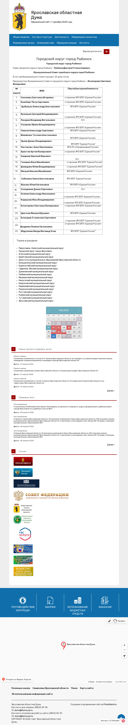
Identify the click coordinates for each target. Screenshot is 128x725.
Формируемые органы (24, 43)
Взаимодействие (45, 43)
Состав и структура (42, 37)
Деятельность (62, 37)
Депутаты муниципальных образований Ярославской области (50, 260)
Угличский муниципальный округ (35, 254)
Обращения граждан (67, 43)
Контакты (84, 43)
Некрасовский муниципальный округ (37, 283)
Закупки (50, 607)
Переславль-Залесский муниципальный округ (41, 248)
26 (53, 336)
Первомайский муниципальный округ (37, 286)
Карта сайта (86, 688)
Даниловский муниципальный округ (36, 271)
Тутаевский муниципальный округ (36, 298)
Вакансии (105, 607)
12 (54, 328)
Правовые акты (26, 397)
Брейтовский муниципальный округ (36, 257)
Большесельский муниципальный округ (38, 263)
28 (64, 336)
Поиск (74, 688)
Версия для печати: (93, 51)
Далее (111, 391)
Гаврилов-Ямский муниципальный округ (38, 268)
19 (54, 332)
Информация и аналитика (84, 37)
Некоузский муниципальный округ (35, 280)
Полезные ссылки (20, 688)
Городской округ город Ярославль (35, 251)
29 (69, 336)
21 (64, 332)
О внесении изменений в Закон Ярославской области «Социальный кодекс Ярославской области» (56, 371)
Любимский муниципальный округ (35, 274)
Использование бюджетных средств (78, 610)
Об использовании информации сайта (32, 694)
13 (59, 328)
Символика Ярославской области (51, 688)
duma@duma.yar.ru (23, 710)
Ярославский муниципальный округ (36, 301)
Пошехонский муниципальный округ (36, 289)
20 (58, 332)
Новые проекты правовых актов (35, 349)
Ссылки (22, 451)
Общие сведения (21, 37)
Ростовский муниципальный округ (36, 292)
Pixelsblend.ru (110, 704)
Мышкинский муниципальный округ (36, 277)
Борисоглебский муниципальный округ (38, 266)
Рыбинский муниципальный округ (35, 295)
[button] (121, 718)
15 (69, 328)
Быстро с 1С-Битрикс (110, 721)
